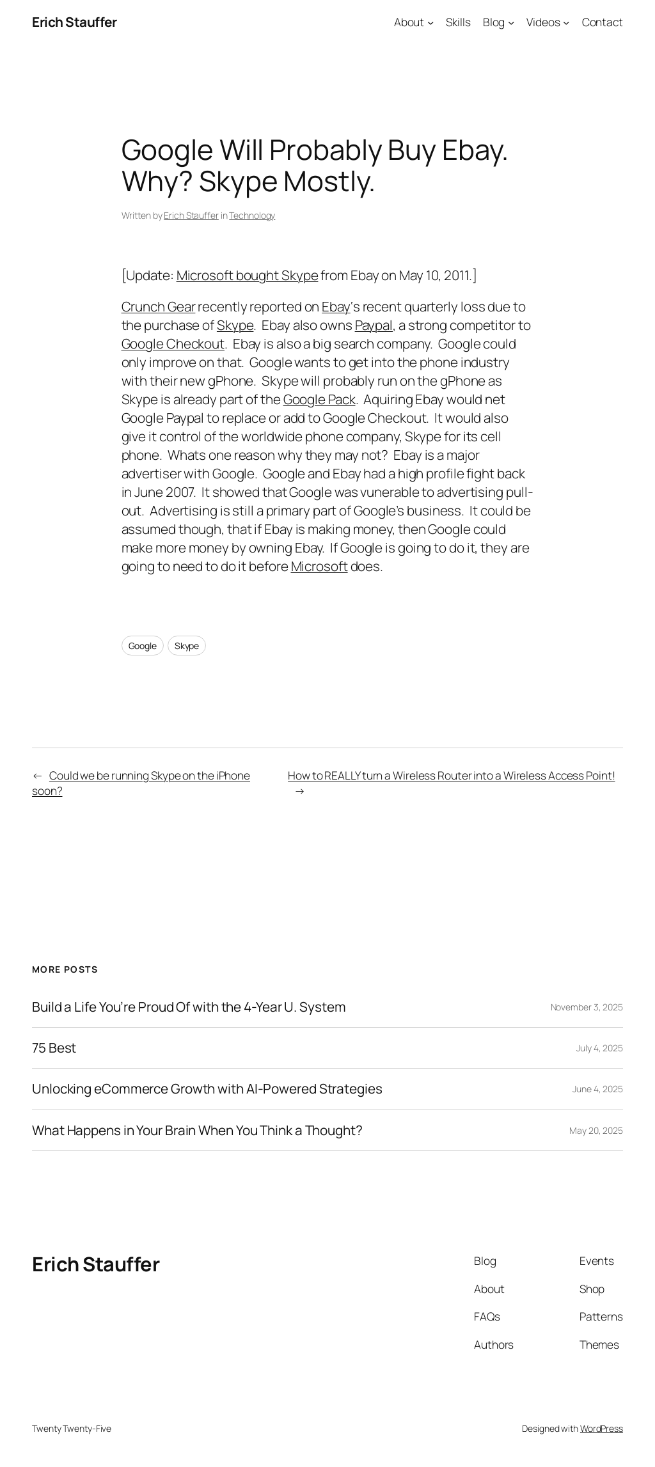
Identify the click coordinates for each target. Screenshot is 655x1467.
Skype (235, 325)
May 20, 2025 (596, 1130)
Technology (252, 215)
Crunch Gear (159, 306)
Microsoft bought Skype (248, 275)
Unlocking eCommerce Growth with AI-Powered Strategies (207, 1088)
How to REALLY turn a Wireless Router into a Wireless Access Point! (451, 775)
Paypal (374, 325)
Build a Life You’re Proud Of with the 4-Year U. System (189, 1007)
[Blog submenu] (511, 22)
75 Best (54, 1047)
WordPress (601, 1428)
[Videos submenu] (566, 22)
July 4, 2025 (599, 1048)
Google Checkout (173, 343)
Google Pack (319, 399)
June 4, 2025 (597, 1089)
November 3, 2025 (587, 1007)
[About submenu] (430, 22)
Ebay (336, 306)
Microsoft (319, 566)
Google (143, 645)
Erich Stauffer (74, 22)
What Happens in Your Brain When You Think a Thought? (197, 1130)
